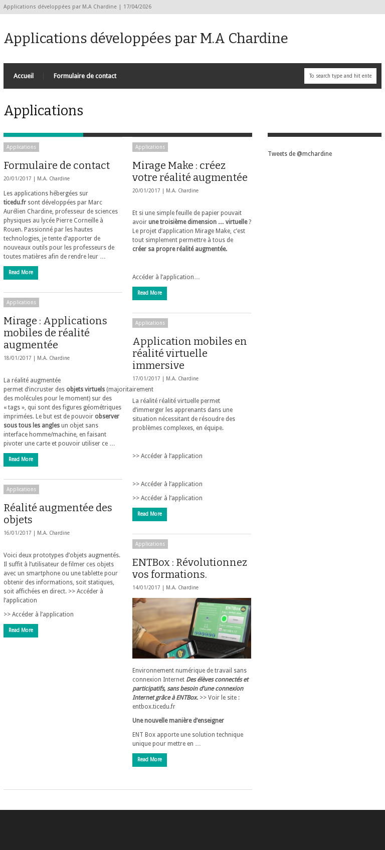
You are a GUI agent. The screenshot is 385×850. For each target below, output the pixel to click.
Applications (21, 147)
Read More (21, 272)
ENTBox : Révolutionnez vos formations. (189, 568)
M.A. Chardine (53, 178)
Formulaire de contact (85, 76)
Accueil (24, 76)
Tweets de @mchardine (300, 153)
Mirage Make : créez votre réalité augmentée (190, 171)
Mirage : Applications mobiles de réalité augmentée (55, 333)
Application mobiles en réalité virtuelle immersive (189, 353)
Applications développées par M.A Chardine (146, 38)
